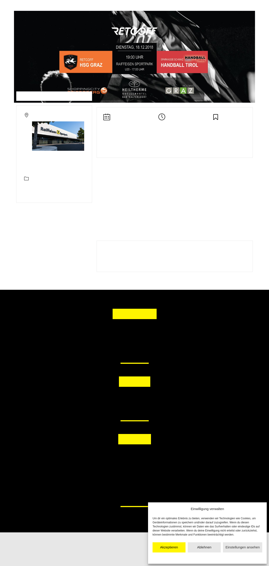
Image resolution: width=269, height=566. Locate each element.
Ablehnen (204, 547)
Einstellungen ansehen (242, 547)
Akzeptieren (169, 547)
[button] (111, 398)
